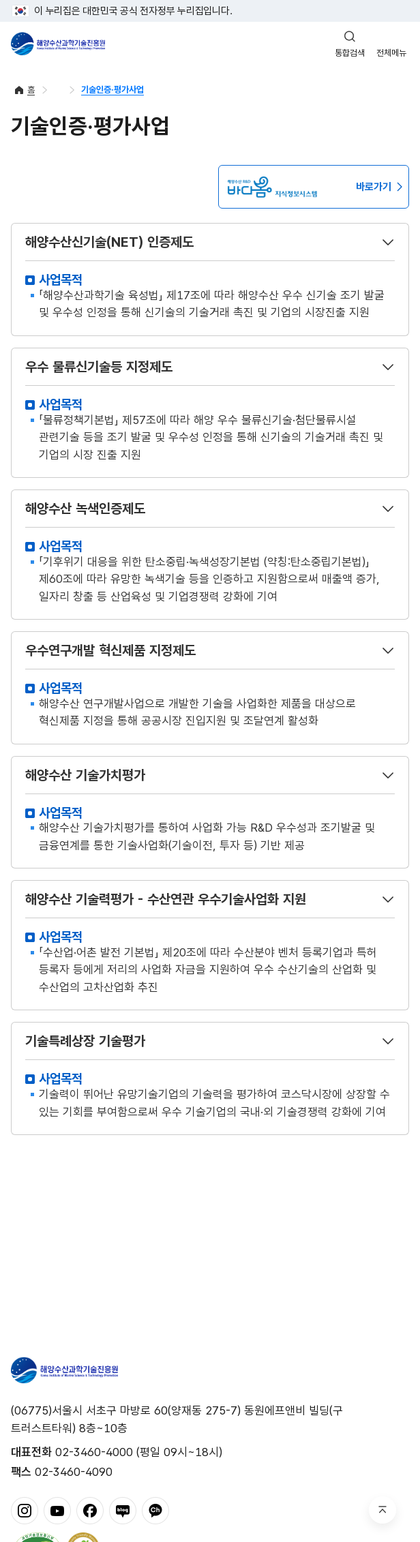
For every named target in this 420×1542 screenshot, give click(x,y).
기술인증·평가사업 (112, 90)
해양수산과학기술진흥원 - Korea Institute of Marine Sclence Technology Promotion (58, 43)
